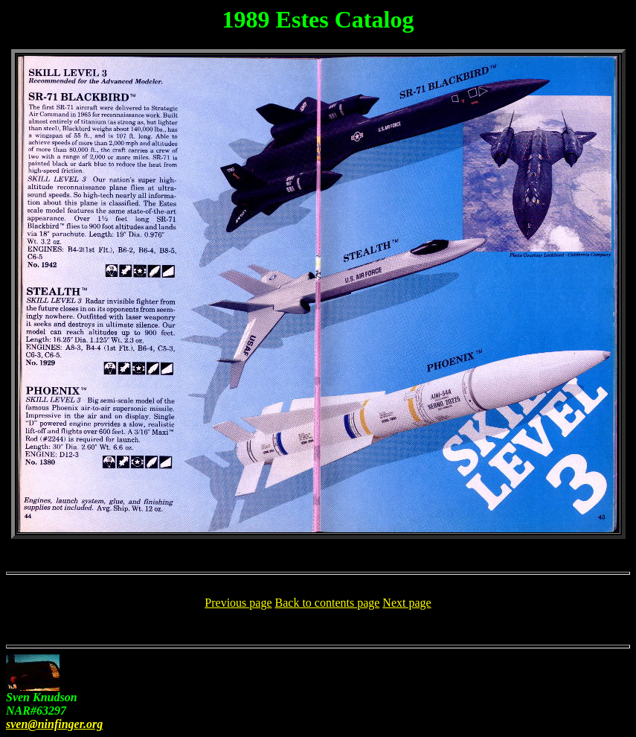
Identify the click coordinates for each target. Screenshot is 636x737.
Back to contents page (327, 602)
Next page (406, 602)
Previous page (238, 602)
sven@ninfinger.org (54, 724)
